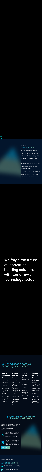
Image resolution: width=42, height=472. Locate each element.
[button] (21, 136)
